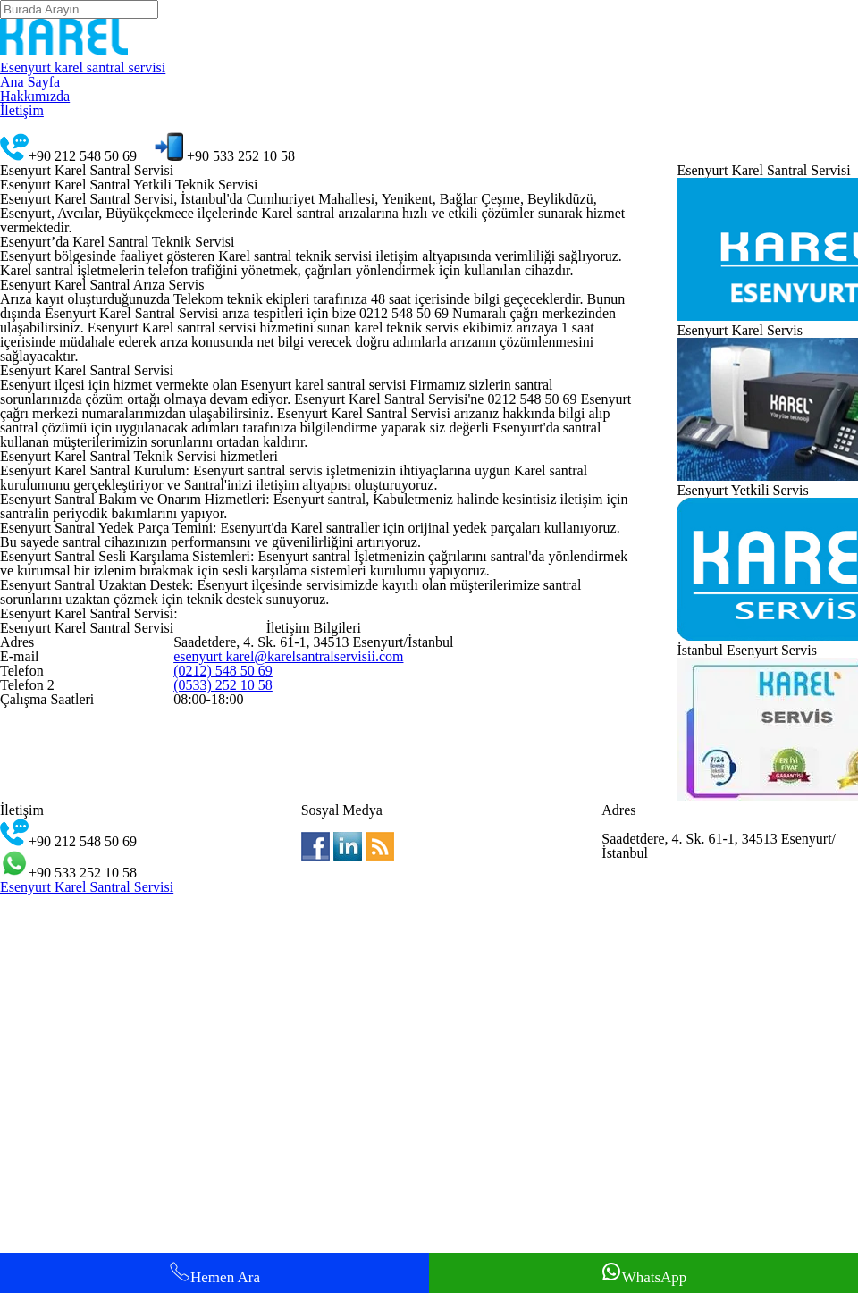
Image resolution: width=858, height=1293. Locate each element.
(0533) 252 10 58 (223, 1125)
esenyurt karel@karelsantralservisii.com (293, 1079)
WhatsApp (643, 1268)
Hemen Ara (214, 1268)
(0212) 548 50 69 (223, 1102)
